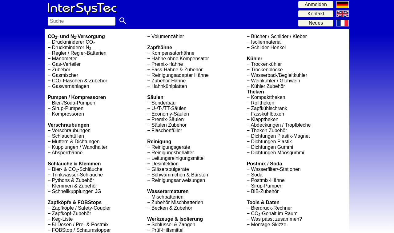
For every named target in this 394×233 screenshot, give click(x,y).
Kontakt (316, 13)
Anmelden (316, 4)
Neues (316, 23)
